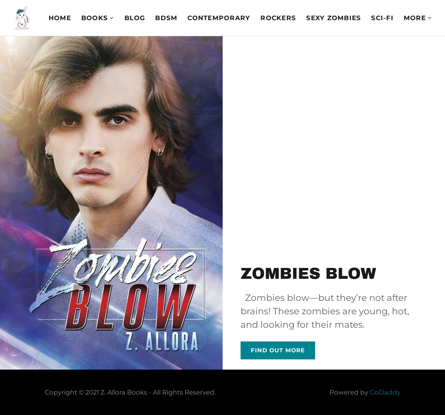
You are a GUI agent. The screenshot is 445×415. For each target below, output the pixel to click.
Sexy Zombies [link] (333, 18)
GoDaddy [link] (385, 392)
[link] (22, 17)
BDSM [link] (166, 18)
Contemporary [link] (218, 18)
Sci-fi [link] (382, 18)
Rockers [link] (278, 18)
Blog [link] (134, 18)
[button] (97, 18)
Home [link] (60, 18)
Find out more (278, 350)
